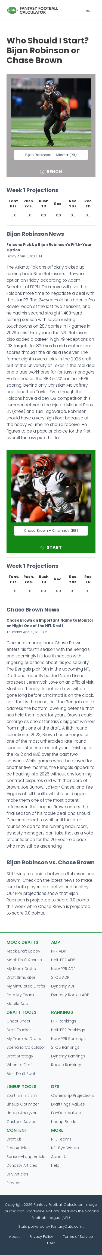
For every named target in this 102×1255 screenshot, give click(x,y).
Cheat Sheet (18, 1021)
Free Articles (18, 1148)
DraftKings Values (68, 1104)
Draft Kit (14, 1139)
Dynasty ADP (63, 986)
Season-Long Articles (27, 1156)
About (14, 1236)
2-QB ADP (60, 977)
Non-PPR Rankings (68, 1038)
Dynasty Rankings (68, 1056)
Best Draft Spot (21, 1073)
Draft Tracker (19, 1030)
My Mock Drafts (21, 968)
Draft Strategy (20, 1056)
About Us (60, 1156)
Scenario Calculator (26, 1047)
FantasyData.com (67, 1226)
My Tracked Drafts (24, 1038)
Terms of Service (78, 1236)
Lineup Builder (64, 1121)
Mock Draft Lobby (23, 951)
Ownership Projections (72, 1095)
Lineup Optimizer (23, 1104)
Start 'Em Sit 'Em (22, 1095)
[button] (88, 10)
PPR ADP (58, 951)
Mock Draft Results (24, 960)
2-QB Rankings (65, 1047)
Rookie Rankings (66, 1065)
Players (13, 1183)
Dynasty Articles (22, 1165)
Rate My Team (20, 995)
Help (55, 1165)
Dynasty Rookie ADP (70, 995)
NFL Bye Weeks (65, 1148)
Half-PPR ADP (63, 960)
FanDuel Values (66, 1113)
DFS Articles (17, 1174)
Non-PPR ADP (63, 968)
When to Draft (20, 1065)
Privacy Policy (41, 1236)
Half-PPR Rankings (68, 1030)
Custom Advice (21, 1121)
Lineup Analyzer (21, 1113)
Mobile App (17, 1003)
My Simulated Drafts (26, 986)
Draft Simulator (21, 977)
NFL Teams (61, 1139)
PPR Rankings (63, 1021)
